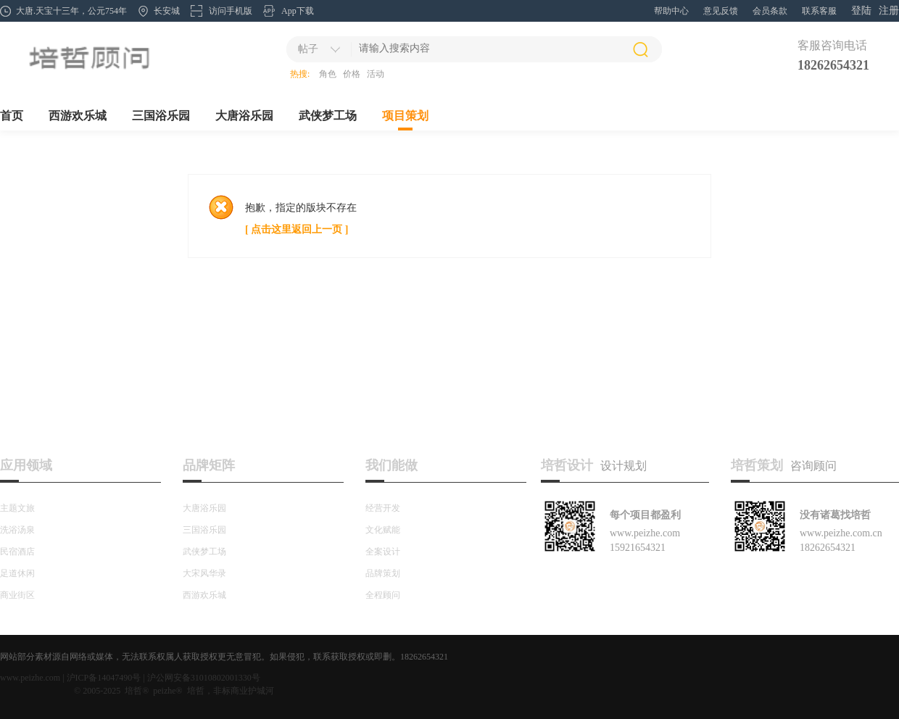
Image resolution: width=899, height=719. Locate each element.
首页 (11, 115)
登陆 (861, 10)
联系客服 (819, 11)
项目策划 (405, 115)
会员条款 (770, 11)
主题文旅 (17, 508)
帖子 (308, 48)
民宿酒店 (17, 551)
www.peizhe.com (30, 678)
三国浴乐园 (161, 115)
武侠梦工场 (328, 115)
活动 (375, 74)
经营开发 (382, 508)
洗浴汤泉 (17, 530)
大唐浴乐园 (244, 115)
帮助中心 (671, 11)
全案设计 (382, 551)
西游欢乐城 (78, 115)
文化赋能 (382, 530)
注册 (889, 10)
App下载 (297, 11)
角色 (327, 74)
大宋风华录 (204, 573)
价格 (351, 74)
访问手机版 (230, 11)
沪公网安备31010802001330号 (203, 678)
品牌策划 (382, 573)
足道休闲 (17, 573)
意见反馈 (720, 11)
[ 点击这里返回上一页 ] (296, 229)
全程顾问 (382, 595)
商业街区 (17, 595)
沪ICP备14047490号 (104, 678)
